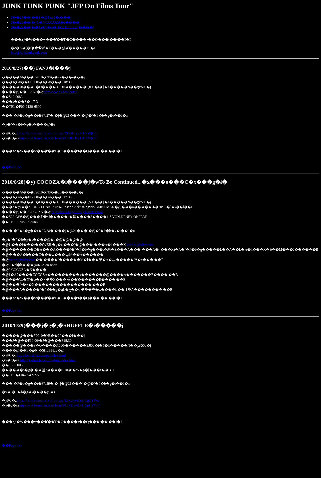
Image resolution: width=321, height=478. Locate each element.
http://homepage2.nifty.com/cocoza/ (77, 212)
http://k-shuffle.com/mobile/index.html (48, 360)
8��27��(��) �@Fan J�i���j (41, 17)
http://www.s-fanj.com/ (59, 92)
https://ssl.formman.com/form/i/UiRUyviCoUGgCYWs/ (59, 405)
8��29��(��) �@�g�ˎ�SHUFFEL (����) (52, 27)
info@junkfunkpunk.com (29, 52)
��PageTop (11, 167)
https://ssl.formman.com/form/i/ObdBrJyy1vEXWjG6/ (58, 138)
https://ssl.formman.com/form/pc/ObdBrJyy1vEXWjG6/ (57, 133)
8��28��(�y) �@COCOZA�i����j (45, 22)
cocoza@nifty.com (140, 244)
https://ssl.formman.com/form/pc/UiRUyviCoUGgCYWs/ (58, 400)
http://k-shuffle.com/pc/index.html (41, 355)
